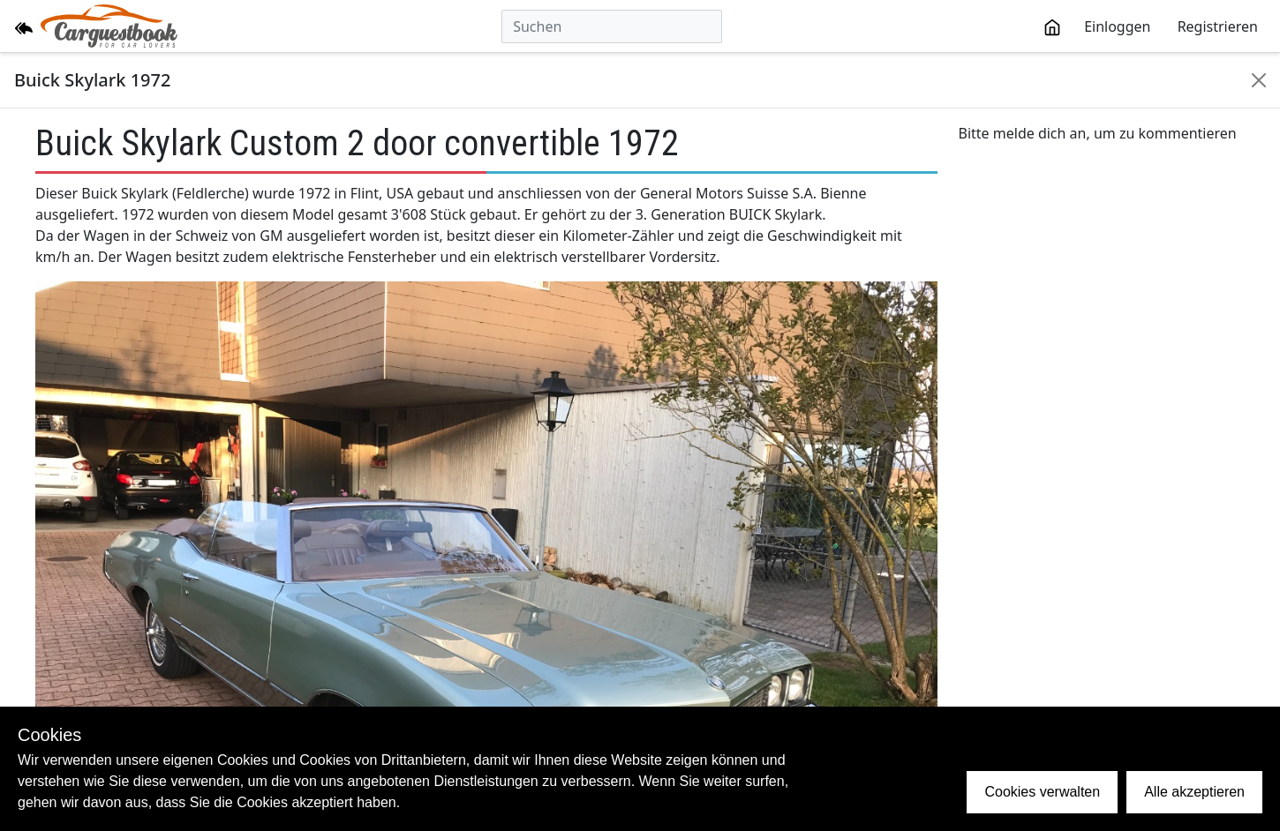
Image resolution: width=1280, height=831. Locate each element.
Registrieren (1218, 26)
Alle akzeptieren (1194, 791)
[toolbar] (1150, 26)
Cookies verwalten (1042, 791)
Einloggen (1117, 26)
